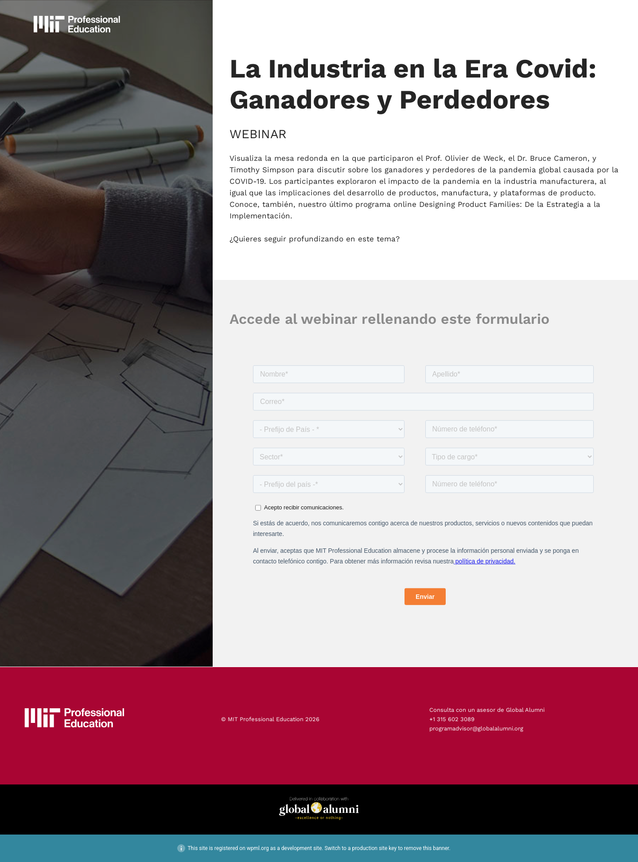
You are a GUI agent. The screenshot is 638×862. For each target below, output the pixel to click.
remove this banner (426, 848)
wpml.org (258, 848)
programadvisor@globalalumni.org (476, 728)
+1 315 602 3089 (452, 719)
